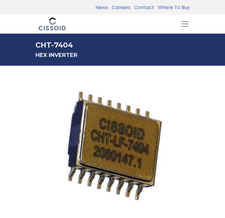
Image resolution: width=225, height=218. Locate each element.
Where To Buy (172, 7)
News (101, 7)
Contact (143, 7)
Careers (120, 7)
